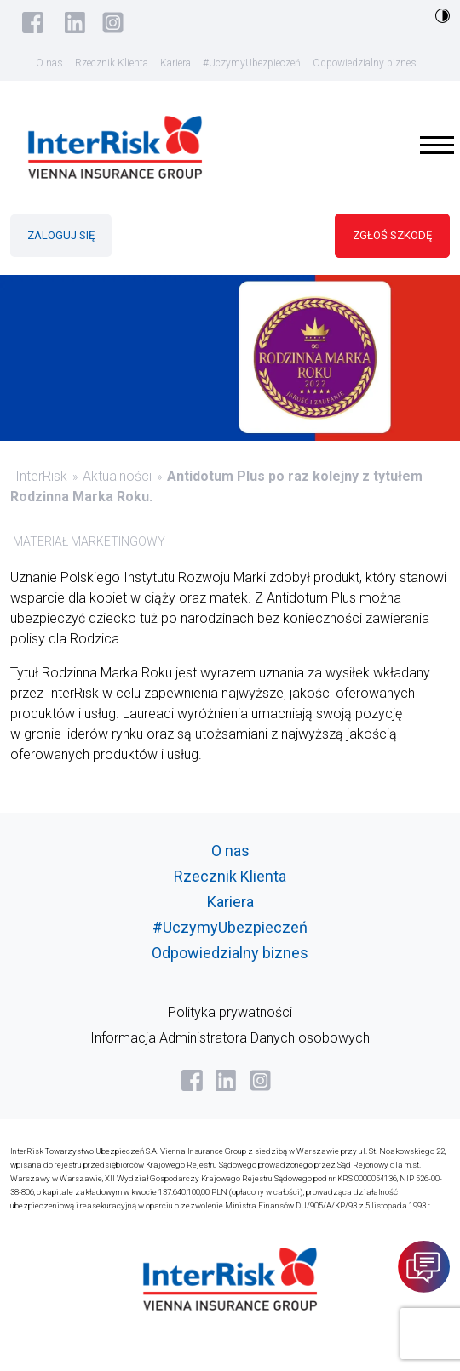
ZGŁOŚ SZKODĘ (392, 235)
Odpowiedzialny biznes (365, 63)
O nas (49, 63)
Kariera (175, 63)
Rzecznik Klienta (111, 63)
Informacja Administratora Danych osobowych (230, 1038)
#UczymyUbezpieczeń (252, 63)
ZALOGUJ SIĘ (61, 235)
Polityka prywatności (230, 1012)
